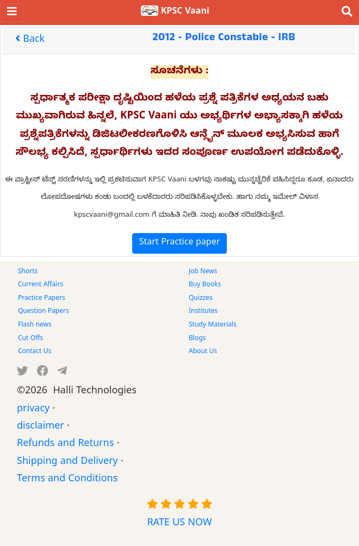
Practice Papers (41, 298)
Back (30, 40)
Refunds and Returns (65, 444)
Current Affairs (40, 285)
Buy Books (205, 285)
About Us (203, 352)
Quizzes (201, 298)
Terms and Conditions (67, 480)
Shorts (28, 272)
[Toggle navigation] (12, 12)
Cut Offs (30, 339)
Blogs (197, 339)
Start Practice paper (179, 243)
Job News (203, 272)
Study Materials (213, 325)
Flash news (35, 325)
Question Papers (43, 311)
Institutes (203, 311)
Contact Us (34, 352)
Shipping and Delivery (67, 462)
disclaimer (40, 427)
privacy (33, 410)
